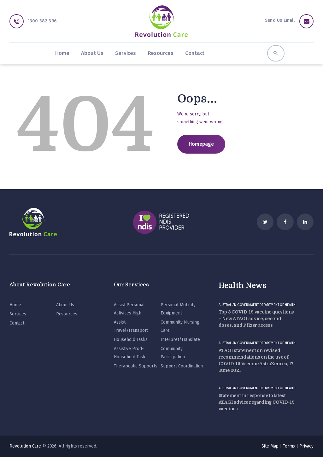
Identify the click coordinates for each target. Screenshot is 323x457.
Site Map (270, 446)
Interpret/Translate (180, 339)
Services (17, 314)
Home (15, 305)
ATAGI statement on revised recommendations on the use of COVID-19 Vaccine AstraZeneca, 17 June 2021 (256, 360)
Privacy (306, 446)
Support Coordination (182, 366)
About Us (65, 305)
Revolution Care (25, 446)
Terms (289, 446)
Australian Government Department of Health (257, 305)
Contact (16, 323)
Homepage (201, 144)
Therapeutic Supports (135, 366)
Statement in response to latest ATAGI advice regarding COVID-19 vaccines (257, 402)
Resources (66, 314)
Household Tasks (130, 339)
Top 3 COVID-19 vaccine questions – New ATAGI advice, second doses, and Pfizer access (256, 318)
